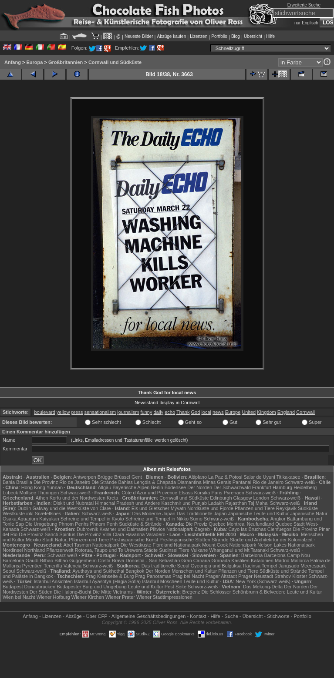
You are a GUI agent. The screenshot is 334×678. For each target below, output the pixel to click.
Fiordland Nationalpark (176, 544)
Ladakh (216, 503)
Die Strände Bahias (112, 482)
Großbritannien (65, 62)
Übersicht (253, 36)
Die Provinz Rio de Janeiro (62, 482)
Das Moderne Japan (153, 513)
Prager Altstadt (221, 576)
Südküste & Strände (140, 524)
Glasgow (242, 497)
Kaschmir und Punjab (184, 503)
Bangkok (134, 571)
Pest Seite (175, 586)
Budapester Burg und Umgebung (92, 586)
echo (170, 412)
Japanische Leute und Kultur (258, 513)
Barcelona (252, 555)
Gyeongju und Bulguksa (216, 565)
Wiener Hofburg (53, 597)
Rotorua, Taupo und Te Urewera (109, 550)
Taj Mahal (258, 503)
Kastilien (240, 560)
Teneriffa (53, 565)
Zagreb (202, 529)
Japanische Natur (308, 513)
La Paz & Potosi (225, 477)
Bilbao (47, 560)
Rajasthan (236, 503)
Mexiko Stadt (40, 539)
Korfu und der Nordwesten (77, 497)
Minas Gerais (217, 482)
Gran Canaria (195, 560)
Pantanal (242, 482)
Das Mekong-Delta (263, 586)
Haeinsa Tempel (260, 565)
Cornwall (305, 412)
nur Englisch (306, 22)
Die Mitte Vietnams (113, 591)
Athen (42, 497)
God (195, 412)
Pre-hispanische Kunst (134, 539)
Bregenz (191, 591)
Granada (220, 560)
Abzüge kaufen (171, 36)
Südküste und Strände (283, 571)
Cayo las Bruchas (247, 529)
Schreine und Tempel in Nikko (157, 518)
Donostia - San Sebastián (153, 560)
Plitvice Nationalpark (171, 529)
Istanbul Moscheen (162, 581)
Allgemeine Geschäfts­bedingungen (148, 616)
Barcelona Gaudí (21, 560)
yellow (63, 412)
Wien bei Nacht (19, 597)
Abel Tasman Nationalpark (91, 544)
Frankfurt (261, 487)
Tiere (184, 550)
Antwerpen (84, 477)
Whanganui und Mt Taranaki (239, 550)
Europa (34, 62)
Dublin (24, 508)
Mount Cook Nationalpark (229, 544)
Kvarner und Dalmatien (124, 529)
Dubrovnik (87, 529)
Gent (137, 477)
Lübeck (10, 492)
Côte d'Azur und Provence (149, 492)
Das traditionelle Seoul (165, 565)
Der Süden (41, 591)
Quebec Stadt (289, 524)
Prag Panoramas (153, 576)
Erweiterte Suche (304, 5)
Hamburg (282, 487)
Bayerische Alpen (130, 487)
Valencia (72, 565)
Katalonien (262, 560)
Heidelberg (305, 487)
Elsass (185, 492)
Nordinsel (13, 550)
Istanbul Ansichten (53, 581)
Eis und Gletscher (150, 508)
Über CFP (97, 616)
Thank (183, 412)
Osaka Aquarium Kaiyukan (31, 518)
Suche (231, 616)
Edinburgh (221, 497)
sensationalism (100, 412)
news (218, 412)
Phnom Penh (104, 524)
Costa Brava (111, 560)
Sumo (196, 518)
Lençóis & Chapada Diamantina (168, 482)
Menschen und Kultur (194, 571)
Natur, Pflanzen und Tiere (82, 539)
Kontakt (198, 616)
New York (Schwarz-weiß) (263, 581)
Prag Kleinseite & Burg (110, 576)
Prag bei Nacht (188, 576)
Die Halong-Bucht (72, 591)
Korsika (202, 492)
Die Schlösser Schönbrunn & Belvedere (243, 591)
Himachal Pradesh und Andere (127, 503)
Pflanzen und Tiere (255, 508)
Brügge (105, 477)
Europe (232, 412)
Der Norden (199, 487)
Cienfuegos (279, 529)
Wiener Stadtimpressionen (164, 597)
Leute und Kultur (201, 581)
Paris (217, 492)
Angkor (278, 518)
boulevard (44, 412)
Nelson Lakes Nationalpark (285, 544)
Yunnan (55, 487)
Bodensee (175, 487)
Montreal (236, 524)
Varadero (155, 534)
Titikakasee (288, 477)
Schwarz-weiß (300, 482)
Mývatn (178, 508)
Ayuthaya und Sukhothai (98, 571)
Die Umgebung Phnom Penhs (57, 524)
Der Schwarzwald (232, 487)
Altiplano (198, 477)
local (206, 412)
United (249, 412)
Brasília (24, 482)
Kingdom (266, 412)
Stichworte (278, 616)
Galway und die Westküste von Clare (72, 508)
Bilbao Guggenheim (75, 560)
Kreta (112, 497)
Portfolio (219, 36)
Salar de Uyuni (259, 477)
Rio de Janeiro (268, 482)
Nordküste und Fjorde (210, 508)
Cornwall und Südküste (115, 62)
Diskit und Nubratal (73, 503)
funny (146, 412)
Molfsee (28, 492)
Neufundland (260, 524)
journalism (128, 412)
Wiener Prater (120, 597)
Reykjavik (286, 508)
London (261, 497)
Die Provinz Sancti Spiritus (47, 534)
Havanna (135, 534)
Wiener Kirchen (87, 597)
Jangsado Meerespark (302, 565)
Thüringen (48, 492)
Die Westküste (136, 544)
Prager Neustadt (255, 576)
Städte (151, 550)
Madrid (282, 560)
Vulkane (199, 550)
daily (158, 412)
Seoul (9, 571)
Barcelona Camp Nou (287, 555)
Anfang (12, 62)
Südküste (308, 508)
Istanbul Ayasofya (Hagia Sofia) (107, 581)
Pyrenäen (234, 492)
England (286, 412)
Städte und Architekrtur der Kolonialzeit (271, 539)
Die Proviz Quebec (206, 524)
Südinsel (168, 550)
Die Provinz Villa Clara (100, 534)
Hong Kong (33, 487)
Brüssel (122, 477)
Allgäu (104, 487)
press (77, 412)
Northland (34, 550)
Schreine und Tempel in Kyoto (92, 518)
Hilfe (270, 36)
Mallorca (300, 560)
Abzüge (73, 616)
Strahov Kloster (290, 576)
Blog (235, 36)
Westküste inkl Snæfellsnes (32, 513)
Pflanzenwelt (59, 550)
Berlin (157, 487)
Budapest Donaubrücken (29, 586)
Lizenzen (198, 36)
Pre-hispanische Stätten (184, 539)
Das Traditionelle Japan (202, 513)
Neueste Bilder (139, 36)
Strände (220, 539)
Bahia (9, 482)
